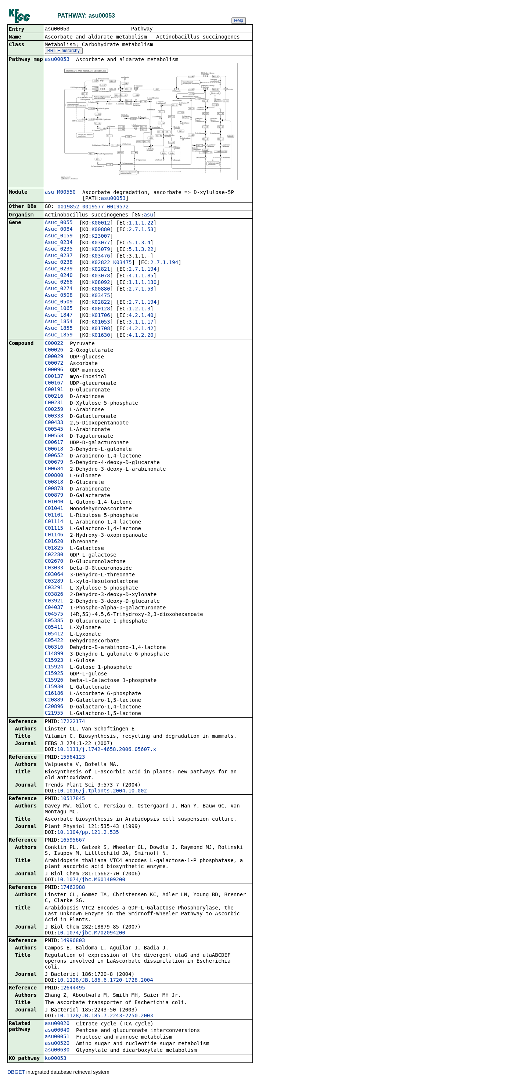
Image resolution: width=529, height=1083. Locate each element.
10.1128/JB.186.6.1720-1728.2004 (105, 981)
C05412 (54, 634)
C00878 (54, 489)
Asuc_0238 (59, 263)
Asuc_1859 (59, 335)
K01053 (100, 322)
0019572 (118, 207)
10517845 (72, 799)
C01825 (54, 548)
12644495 (72, 988)
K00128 (100, 309)
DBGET (16, 1073)
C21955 (54, 713)
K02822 (100, 263)
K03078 (100, 276)
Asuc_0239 (59, 269)
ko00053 (55, 1059)
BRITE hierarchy (63, 51)
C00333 (54, 416)
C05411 (54, 628)
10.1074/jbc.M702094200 (91, 933)
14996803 (72, 941)
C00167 (54, 383)
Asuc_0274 (59, 289)
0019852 (68, 207)
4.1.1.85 (141, 276)
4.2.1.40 (141, 316)
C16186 (54, 694)
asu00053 (57, 60)
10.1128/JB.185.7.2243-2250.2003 (105, 1016)
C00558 (54, 436)
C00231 (54, 403)
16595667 (72, 840)
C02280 (54, 555)
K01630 (100, 336)
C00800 (54, 476)
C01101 (54, 515)
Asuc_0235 (59, 249)
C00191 (54, 390)
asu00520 (57, 1044)
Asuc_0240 (59, 276)
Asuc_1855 (59, 329)
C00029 (54, 357)
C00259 (54, 410)
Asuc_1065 (59, 309)
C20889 (54, 700)
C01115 (54, 529)
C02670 (54, 562)
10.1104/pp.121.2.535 (88, 833)
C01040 (54, 502)
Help (238, 20)
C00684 (54, 469)
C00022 (54, 344)
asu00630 (57, 1050)
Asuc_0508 (59, 296)
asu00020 (57, 1024)
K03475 (122, 263)
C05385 (54, 621)
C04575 (54, 614)
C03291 (54, 588)
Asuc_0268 (59, 282)
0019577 (93, 207)
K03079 (100, 250)
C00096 (54, 370)
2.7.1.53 (141, 230)
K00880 (100, 230)
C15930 (54, 687)
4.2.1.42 (141, 329)
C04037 (54, 608)
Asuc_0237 (59, 256)
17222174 (72, 722)
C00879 (54, 496)
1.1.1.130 (142, 283)
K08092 (100, 283)
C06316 (54, 647)
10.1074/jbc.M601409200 (91, 880)
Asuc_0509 (59, 302)
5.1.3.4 (139, 243)
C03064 (54, 575)
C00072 (54, 364)
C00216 (54, 397)
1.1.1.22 (141, 223)
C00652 (54, 456)
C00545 (54, 430)
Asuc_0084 (59, 230)
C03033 (54, 568)
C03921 (54, 601)
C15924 (54, 667)
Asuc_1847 (59, 315)
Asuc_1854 (59, 322)
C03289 (54, 581)
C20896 (54, 707)
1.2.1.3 (139, 309)
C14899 (54, 654)
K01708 (100, 329)
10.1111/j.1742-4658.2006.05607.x (106, 750)
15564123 (72, 758)
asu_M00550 (60, 193)
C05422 (54, 641)
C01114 (54, 522)
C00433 (54, 423)
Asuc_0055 (59, 223)
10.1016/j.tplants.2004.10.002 (102, 791)
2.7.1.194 (164, 263)
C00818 (54, 482)
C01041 (54, 509)
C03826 (54, 595)
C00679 (54, 463)
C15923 (54, 661)
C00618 (54, 449)
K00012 (100, 223)
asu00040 (57, 1030)
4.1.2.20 (141, 336)
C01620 (54, 542)
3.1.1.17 (141, 322)
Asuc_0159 (59, 236)
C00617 (54, 443)
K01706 (100, 316)
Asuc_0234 (59, 243)
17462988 (72, 888)
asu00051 (57, 1037)
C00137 (54, 377)
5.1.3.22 (141, 250)
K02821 (100, 270)
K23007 (100, 237)
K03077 (100, 243)
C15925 (54, 674)
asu (148, 215)
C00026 (54, 350)
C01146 (54, 535)
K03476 (100, 256)
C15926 (54, 680)
